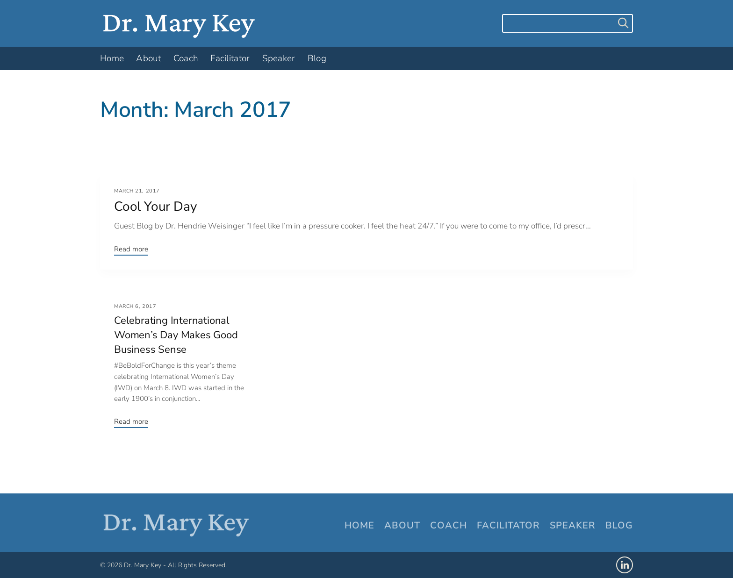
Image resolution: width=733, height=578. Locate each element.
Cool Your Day (155, 206)
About (402, 526)
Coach (448, 526)
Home (359, 526)
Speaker (573, 526)
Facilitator (508, 526)
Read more (131, 249)
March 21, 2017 (137, 190)
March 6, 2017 (135, 306)
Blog (619, 526)
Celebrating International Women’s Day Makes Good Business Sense (176, 335)
